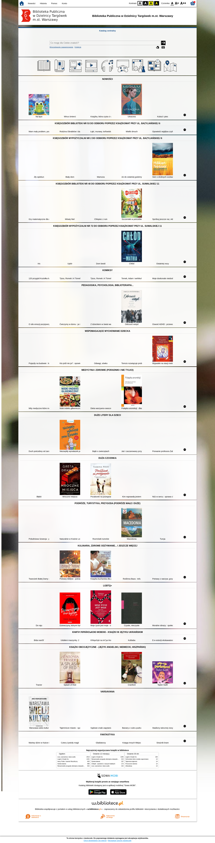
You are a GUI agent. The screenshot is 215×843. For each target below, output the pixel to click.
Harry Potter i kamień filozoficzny (67, 761)
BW (145, 3)
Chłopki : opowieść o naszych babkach (103, 764)
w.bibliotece (94, 809)
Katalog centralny (107, 31)
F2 (183, 3)
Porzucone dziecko (131, 764)
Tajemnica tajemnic (131, 761)
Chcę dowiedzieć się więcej (95, 841)
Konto (64, 3)
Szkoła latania (61, 764)
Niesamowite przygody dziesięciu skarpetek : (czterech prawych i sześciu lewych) (82, 766)
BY (156, 3)
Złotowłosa (128, 766)
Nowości (31, 3)
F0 (172, 3)
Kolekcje (78, 47)
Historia (43, 3)
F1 (177, 3)
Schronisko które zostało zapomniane (136, 759)
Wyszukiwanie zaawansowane (61, 47)
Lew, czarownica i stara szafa (66, 757)
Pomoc (54, 3)
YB (151, 3)
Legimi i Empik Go (63, 759)
